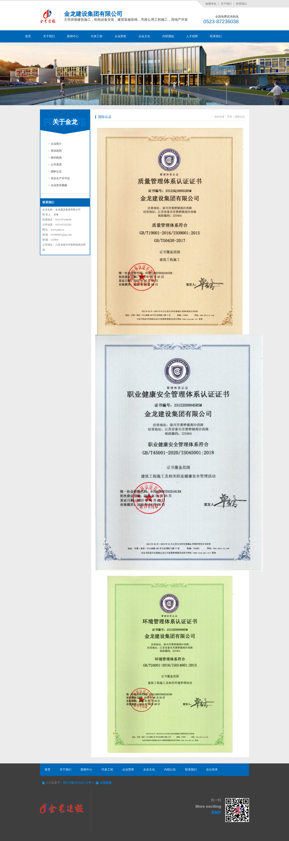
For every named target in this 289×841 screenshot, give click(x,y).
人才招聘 (192, 36)
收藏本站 (211, 3)
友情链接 (106, 782)
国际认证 (56, 171)
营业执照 (56, 150)
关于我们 (226, 3)
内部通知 (168, 36)
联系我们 (241, 3)
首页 (28, 36)
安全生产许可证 (60, 178)
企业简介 (56, 143)
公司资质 (56, 164)
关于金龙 (65, 121)
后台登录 (212, 769)
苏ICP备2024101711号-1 (78, 782)
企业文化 (144, 36)
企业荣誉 (120, 36)
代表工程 (96, 36)
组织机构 (56, 157)
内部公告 (170, 769)
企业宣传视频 (59, 185)
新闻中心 (73, 36)
